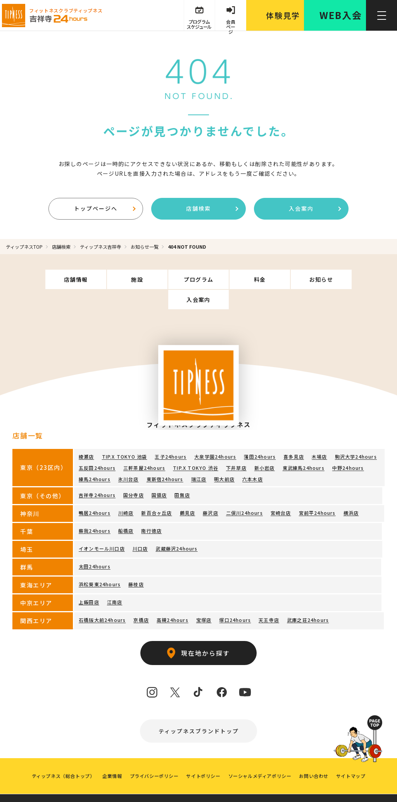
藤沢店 (210, 492)
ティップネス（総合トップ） (63, 755)
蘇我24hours (94, 510)
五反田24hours (97, 447)
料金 (229, 279)
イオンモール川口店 (102, 528)
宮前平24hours (317, 492)
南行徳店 (151, 510)
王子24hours (170, 436)
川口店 (140, 528)
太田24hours (94, 546)
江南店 (115, 582)
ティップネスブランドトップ (199, 711)
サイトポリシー (203, 755)
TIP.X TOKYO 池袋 (124, 436)
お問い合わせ (314, 755)
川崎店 (126, 492)
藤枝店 (136, 564)
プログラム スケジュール (198, 24)
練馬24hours (94, 459)
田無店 (182, 474)
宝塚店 (204, 599)
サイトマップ (351, 755)
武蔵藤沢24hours (176, 528)
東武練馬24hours (304, 447)
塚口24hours (235, 599)
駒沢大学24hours (356, 436)
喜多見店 (293, 436)
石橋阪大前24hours (102, 599)
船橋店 (126, 510)
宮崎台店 (281, 492)
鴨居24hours (94, 492)
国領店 (159, 474)
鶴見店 (187, 492)
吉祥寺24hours (97, 474)
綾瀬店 (86, 436)
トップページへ (105, 208)
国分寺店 (133, 474)
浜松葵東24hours (100, 564)
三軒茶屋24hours (144, 447)
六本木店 (252, 459)
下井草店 (236, 447)
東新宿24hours (165, 459)
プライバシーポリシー (153, 755)
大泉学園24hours (215, 436)
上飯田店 (89, 582)
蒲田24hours (260, 436)
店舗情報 (48, 279)
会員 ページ (231, 24)
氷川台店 (128, 459)
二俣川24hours (244, 492)
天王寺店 (269, 599)
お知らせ (289, 279)
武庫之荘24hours (308, 599)
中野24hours (348, 447)
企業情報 (112, 755)
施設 (108, 279)
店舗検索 (212, 208)
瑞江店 (199, 459)
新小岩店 (264, 447)
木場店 (319, 436)
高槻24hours (172, 599)
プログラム (168, 279)
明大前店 (224, 459)
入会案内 (315, 208)
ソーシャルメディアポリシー (260, 755)
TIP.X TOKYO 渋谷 (195, 447)
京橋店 (141, 599)
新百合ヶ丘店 (156, 492)
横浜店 (351, 492)
